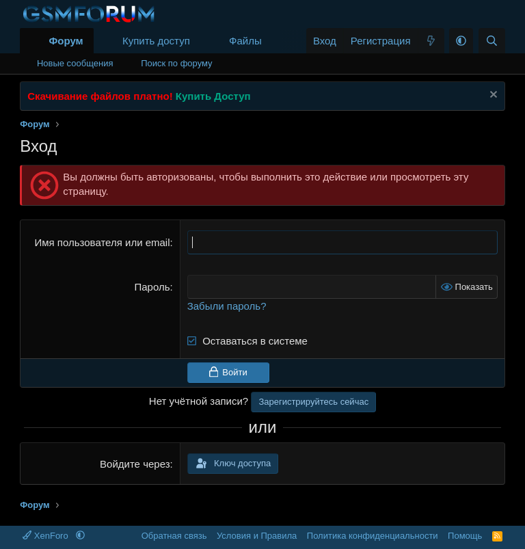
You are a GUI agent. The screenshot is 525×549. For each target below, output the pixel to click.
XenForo (46, 536)
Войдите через (135, 464)
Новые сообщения (75, 63)
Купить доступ (156, 40)
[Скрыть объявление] (492, 96)
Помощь (465, 536)
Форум (66, 40)
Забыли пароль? (227, 306)
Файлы (245, 40)
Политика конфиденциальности (372, 536)
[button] (272, 40)
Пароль (152, 287)
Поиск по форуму (176, 63)
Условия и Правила (257, 536)
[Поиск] (492, 40)
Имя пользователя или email (102, 242)
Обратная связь (174, 536)
